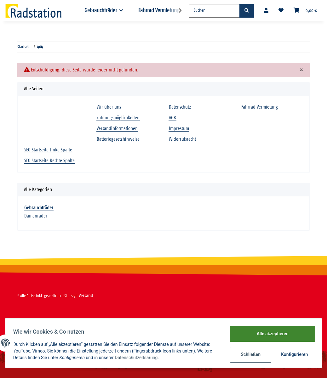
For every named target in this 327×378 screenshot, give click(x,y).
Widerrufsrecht (182, 139)
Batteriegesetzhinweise (118, 139)
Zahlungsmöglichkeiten (118, 118)
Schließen (248, 354)
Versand (86, 295)
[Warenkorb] (305, 10)
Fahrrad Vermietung (158, 10)
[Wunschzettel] (281, 10)
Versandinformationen (117, 128)
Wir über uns (109, 107)
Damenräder (35, 216)
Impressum (179, 128)
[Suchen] (214, 11)
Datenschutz (180, 107)
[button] (266, 10)
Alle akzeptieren (270, 333)
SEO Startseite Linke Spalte (48, 150)
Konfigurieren (292, 354)
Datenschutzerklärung (138, 357)
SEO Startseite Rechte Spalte (49, 160)
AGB (172, 118)
